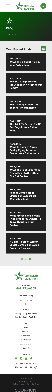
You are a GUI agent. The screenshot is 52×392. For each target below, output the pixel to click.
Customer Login (26, 344)
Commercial (25, 335)
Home (26, 327)
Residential (26, 331)
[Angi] (35, 358)
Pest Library (26, 340)
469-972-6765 (26, 289)
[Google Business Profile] (16, 358)
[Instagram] (26, 358)
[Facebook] (21, 358)
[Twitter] (31, 358)
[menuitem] (15, 384)
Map (25, 304)
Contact (26, 348)
